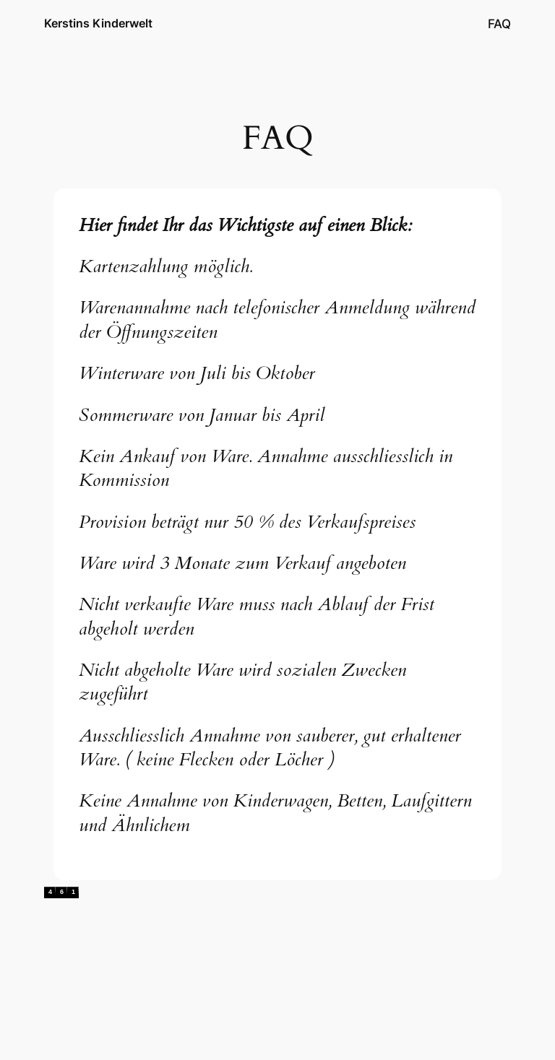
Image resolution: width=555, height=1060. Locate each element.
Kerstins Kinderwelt (98, 23)
